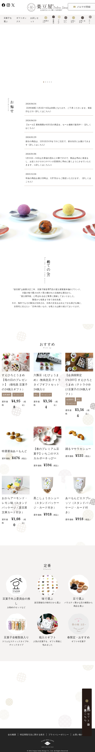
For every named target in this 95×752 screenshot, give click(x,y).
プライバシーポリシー (58, 734)
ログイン (65, 19)
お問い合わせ (82, 19)
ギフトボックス (21, 20)
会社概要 (12, 734)
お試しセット (34, 20)
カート (90, 19)
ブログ (59, 19)
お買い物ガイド (80, 734)
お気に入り (73, 19)
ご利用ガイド (46, 19)
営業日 (53, 19)
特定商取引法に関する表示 (32, 734)
